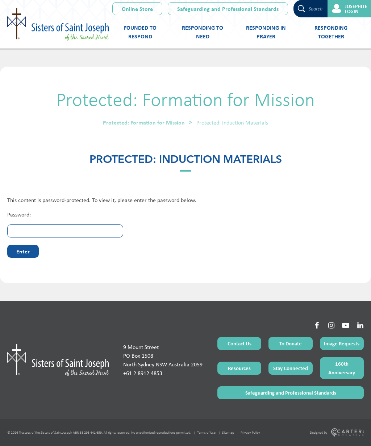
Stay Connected (290, 368)
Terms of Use (206, 432)
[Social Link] (316, 325)
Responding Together (330, 32)
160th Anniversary (341, 368)
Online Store (137, 9)
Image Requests (341, 343)
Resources (239, 368)
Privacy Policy (250, 432)
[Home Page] (58, 360)
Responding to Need (202, 32)
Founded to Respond (140, 32)
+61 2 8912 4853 (142, 373)
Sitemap (228, 432)
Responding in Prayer (266, 32)
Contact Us (239, 343)
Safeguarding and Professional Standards (228, 9)
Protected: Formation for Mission (144, 122)
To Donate (290, 343)
